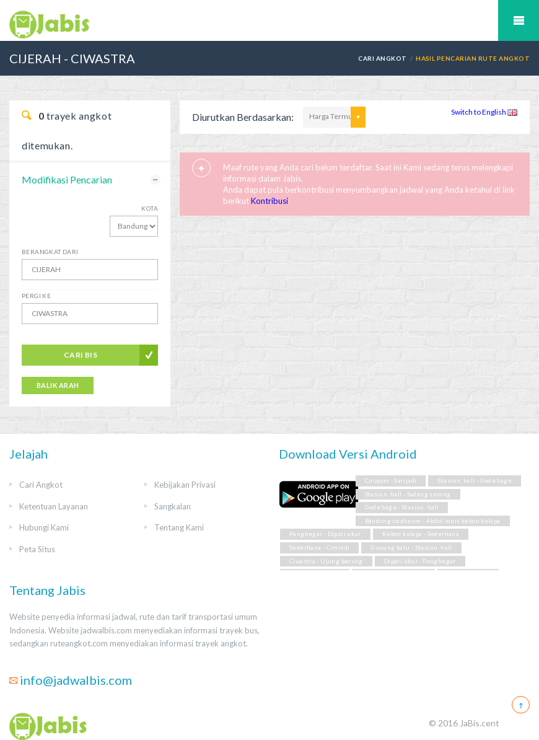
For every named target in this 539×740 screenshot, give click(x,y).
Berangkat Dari (50, 251)
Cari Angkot (382, 58)
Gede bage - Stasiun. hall (402, 507)
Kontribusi (269, 201)
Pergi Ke (36, 295)
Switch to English (484, 112)
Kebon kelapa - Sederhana (420, 534)
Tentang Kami (179, 527)
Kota (149, 208)
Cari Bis (81, 354)
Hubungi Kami (44, 527)
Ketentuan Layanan (53, 506)
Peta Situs (37, 549)
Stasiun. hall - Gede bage (474, 480)
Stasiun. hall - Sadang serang (408, 494)
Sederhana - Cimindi (319, 547)
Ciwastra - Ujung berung (326, 561)
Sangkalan (172, 506)
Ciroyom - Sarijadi (391, 480)
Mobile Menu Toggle (518, 20)
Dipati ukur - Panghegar (420, 561)
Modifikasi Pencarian (67, 179)
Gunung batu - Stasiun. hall (411, 547)
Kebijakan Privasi (185, 485)
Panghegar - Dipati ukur (325, 534)
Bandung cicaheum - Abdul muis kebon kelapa (433, 521)
